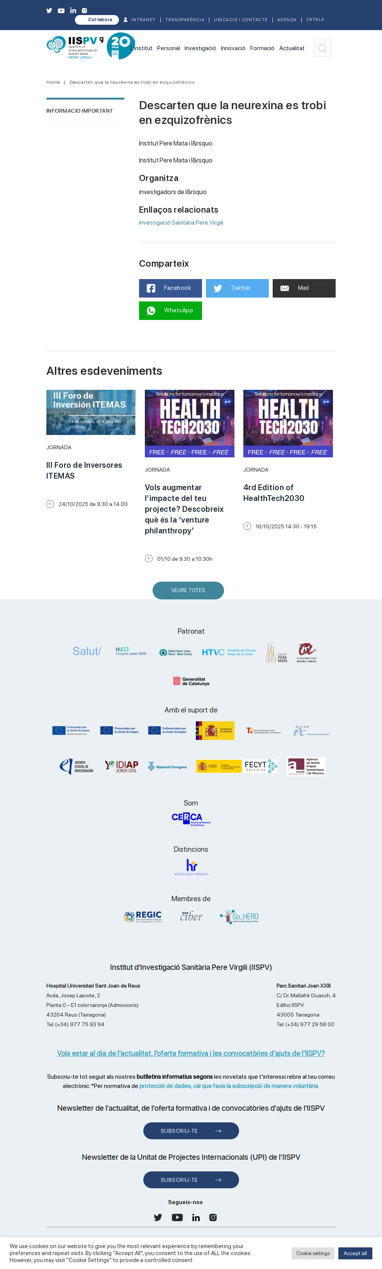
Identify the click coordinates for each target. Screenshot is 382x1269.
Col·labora (100, 19)
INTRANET (143, 19)
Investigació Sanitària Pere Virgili (181, 222)
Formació (262, 48)
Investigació (200, 48)
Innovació (233, 48)
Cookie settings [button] (313, 1253)
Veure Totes (190, 593)
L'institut (141, 48)
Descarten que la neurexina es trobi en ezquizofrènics (132, 82)
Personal (168, 48)
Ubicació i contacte (241, 19)
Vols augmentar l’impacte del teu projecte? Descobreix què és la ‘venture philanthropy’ (184, 509)
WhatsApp (170, 310)
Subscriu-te (179, 1131)
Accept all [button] (355, 1253)
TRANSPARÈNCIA (185, 19)
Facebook (169, 288)
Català (315, 19)
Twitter (232, 288)
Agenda (287, 19)
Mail (294, 287)
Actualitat (292, 48)
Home (53, 82)
